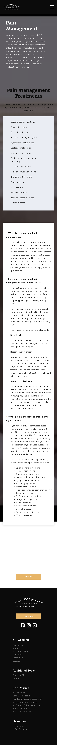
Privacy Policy (19, 692)
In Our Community (21, 729)
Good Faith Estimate (22, 708)
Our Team (17, 654)
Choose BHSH (28, 576)
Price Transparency (22, 711)
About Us (17, 648)
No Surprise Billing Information (27, 705)
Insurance (17, 678)
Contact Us (18, 657)
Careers (16, 661)
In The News (18, 726)
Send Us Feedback (21, 695)
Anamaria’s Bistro (21, 651)
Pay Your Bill (18, 675)
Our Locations (19, 645)
